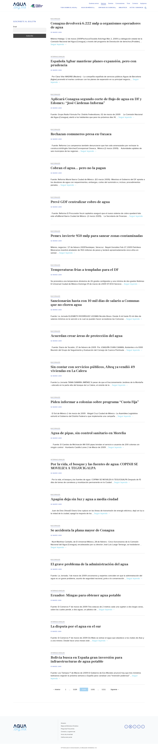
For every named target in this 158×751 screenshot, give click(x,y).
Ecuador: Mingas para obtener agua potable (86, 595)
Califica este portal (66, 737)
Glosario (63, 723)
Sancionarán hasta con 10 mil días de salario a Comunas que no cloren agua (95, 302)
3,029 (75, 689)
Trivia (128, 3)
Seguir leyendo (59, 44)
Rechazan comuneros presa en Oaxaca (81, 134)
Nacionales (55, 18)
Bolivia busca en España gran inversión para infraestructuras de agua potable (86, 659)
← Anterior (56, 689)
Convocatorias (119, 3)
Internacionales (58, 56)
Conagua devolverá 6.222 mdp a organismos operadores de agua (96, 25)
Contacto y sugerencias (68, 731)
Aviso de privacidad (67, 734)
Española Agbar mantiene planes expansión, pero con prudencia (93, 63)
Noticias (103, 3)
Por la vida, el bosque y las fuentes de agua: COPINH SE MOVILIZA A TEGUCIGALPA (94, 466)
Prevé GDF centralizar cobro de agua (80, 201)
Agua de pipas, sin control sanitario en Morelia (88, 433)
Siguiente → (115, 689)
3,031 (93, 689)
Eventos (110, 3)
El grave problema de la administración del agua (89, 564)
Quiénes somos (94, 3)
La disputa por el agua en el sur (76, 626)
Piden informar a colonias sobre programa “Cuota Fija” (95, 401)
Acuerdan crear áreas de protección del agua (86, 335)
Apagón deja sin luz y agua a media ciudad (84, 499)
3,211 (104, 689)
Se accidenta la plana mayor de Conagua (82, 530)
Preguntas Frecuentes (67, 728)
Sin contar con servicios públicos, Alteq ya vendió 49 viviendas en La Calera (93, 368)
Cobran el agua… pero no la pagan (78, 167)
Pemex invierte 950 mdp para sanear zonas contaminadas (97, 235)
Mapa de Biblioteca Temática (69, 726)
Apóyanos (143, 3)
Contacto (135, 3)
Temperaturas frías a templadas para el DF (84, 269)
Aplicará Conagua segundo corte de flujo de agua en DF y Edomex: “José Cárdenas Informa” (96, 101)
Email (15, 26)
